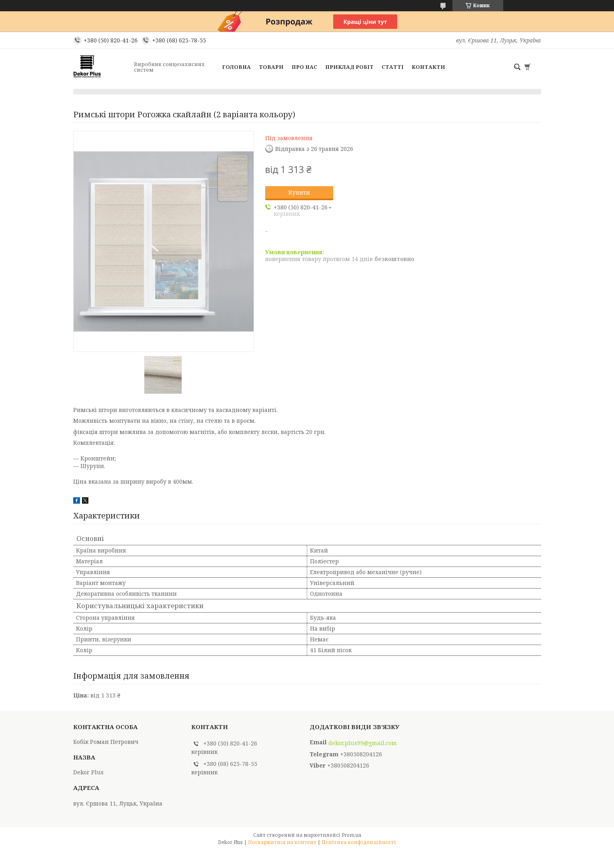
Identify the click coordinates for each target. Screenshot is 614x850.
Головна (236, 66)
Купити (299, 192)
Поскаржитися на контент (282, 842)
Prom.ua (351, 835)
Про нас (304, 66)
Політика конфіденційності (359, 842)
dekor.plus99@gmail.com (362, 743)
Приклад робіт (349, 66)
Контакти (428, 66)
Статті (393, 66)
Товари (271, 66)
